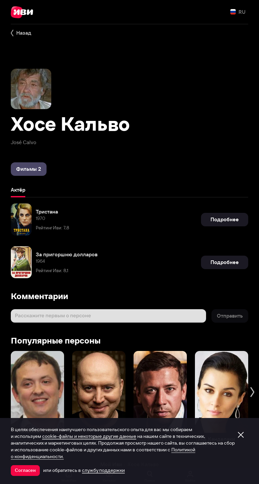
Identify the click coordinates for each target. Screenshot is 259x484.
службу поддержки (103, 470)
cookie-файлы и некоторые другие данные (89, 436)
